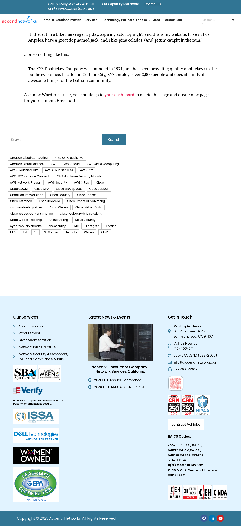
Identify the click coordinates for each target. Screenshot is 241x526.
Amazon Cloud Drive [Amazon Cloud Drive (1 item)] (69, 158)
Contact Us (153, 4)
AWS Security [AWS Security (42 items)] (57, 182)
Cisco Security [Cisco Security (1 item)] (60, 195)
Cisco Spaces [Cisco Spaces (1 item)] (86, 195)
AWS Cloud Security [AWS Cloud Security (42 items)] (24, 170)
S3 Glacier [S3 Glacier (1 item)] (51, 232)
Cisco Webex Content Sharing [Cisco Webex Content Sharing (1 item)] (31, 213)
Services (93, 20)
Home (45, 20)
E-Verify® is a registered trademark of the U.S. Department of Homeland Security (38, 402)
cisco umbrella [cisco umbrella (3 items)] (49, 201)
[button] (93, 20)
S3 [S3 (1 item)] (35, 232)
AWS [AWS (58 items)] (53, 164)
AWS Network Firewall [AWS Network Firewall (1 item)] (25, 182)
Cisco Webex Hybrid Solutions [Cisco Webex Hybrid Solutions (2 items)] (81, 213)
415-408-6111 (85, 4)
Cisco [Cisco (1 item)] (100, 182)
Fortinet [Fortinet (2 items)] (112, 226)
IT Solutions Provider (67, 20)
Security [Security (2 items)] (71, 232)
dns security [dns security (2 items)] (57, 226)
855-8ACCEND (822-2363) (75, 9)
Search (114, 139)
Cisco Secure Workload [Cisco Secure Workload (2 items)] (26, 195)
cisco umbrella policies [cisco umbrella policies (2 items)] (26, 207)
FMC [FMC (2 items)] (76, 226)
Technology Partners (118, 20)
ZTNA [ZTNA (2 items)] (104, 232)
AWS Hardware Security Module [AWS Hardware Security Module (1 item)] (78, 176)
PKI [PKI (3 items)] (25, 232)
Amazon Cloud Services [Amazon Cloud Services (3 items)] (26, 164)
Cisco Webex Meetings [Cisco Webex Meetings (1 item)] (26, 220)
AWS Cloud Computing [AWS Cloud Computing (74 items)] (102, 164)
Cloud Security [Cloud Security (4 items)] (85, 220)
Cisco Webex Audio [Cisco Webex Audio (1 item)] (88, 207)
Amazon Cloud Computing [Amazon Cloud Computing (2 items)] (29, 158)
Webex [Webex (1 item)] (89, 232)
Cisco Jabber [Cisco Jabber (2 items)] (98, 189)
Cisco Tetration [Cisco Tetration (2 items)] (21, 201)
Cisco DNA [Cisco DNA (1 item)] (41, 189)
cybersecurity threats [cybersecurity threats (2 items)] (25, 226)
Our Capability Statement (120, 4)
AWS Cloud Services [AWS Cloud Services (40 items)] (59, 170)
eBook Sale (173, 20)
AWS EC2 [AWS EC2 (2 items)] (86, 170)
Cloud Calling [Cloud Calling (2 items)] (58, 220)
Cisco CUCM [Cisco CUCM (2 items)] (18, 189)
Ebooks (143, 20)
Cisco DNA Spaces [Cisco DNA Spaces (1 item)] (69, 189)
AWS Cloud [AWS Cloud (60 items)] (72, 164)
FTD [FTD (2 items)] (13, 232)
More (158, 20)
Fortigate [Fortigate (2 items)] (92, 226)
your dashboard (119, 95)
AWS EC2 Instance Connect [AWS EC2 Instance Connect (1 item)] (30, 176)
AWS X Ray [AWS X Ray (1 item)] (81, 182)
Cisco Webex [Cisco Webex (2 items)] (59, 207)
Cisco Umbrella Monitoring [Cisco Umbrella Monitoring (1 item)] (86, 201)
